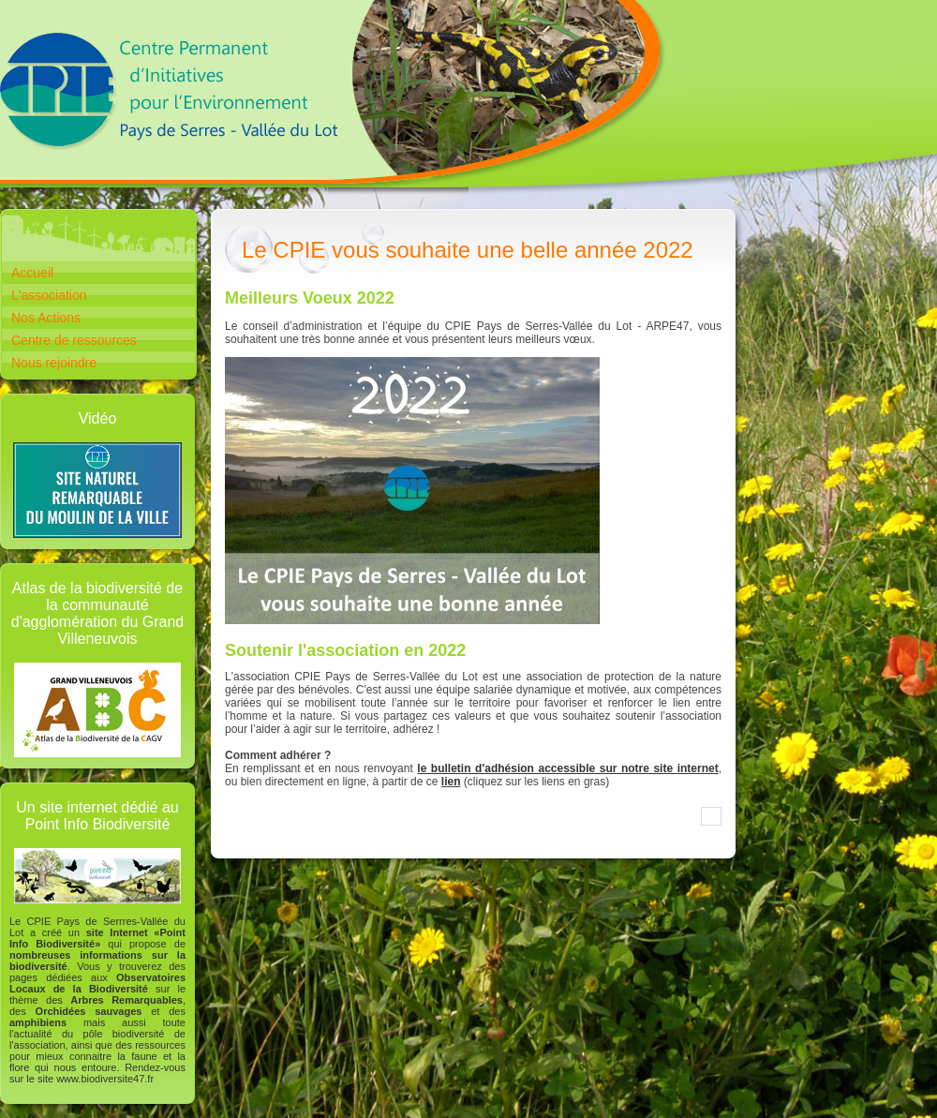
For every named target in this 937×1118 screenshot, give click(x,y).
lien (451, 781)
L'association (49, 295)
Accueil (32, 272)
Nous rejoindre (54, 362)
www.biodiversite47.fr (105, 1078)
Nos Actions (46, 317)
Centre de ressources (74, 340)
